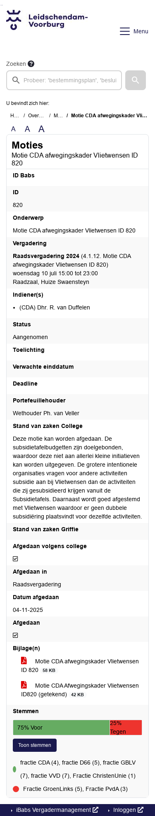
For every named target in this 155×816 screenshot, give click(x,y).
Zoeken (16, 63)
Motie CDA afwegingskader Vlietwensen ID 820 (80, 666)
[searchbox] (64, 80)
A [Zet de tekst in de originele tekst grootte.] (13, 129)
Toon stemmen (34, 745)
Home (17, 116)
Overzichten (41, 116)
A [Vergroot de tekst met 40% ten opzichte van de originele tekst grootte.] (41, 129)
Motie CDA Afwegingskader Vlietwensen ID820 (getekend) (80, 690)
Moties (61, 116)
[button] (135, 80)
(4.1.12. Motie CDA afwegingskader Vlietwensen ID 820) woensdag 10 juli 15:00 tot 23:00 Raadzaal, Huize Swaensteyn (72, 269)
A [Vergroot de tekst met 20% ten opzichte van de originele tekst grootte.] (27, 129)
